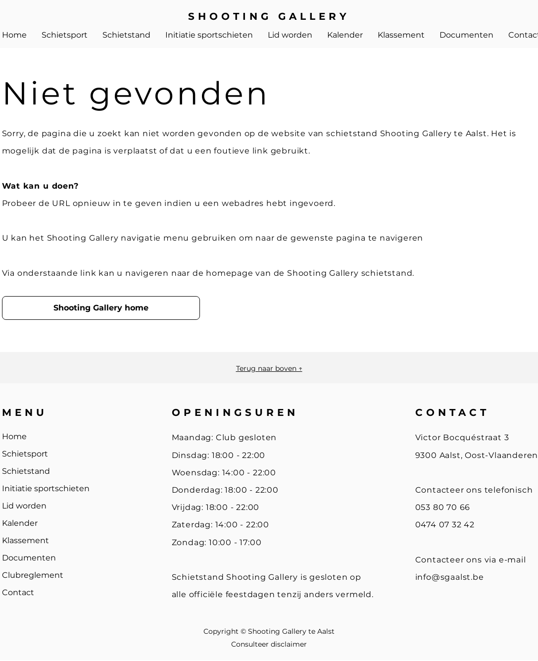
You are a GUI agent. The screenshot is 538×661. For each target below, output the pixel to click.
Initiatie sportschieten (46, 488)
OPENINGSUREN (235, 412)
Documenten (29, 557)
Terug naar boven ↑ (269, 368)
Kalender (20, 523)
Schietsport (25, 453)
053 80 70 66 (443, 507)
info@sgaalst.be (449, 577)
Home (14, 436)
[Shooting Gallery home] (101, 308)
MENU (25, 412)
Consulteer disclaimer (269, 644)
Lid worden (24, 505)
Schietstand (26, 471)
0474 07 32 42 (445, 524)
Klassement (25, 540)
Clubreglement (32, 575)
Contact (18, 592)
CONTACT (452, 412)
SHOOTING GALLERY (269, 16)
